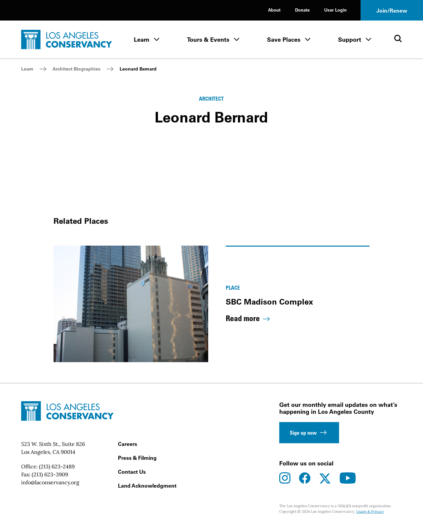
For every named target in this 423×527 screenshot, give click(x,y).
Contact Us (132, 471)
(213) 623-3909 (50, 474)
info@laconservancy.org (50, 482)
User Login (335, 10)
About (274, 10)
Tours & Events (208, 39)
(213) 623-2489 (57, 466)
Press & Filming (137, 458)
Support (349, 39)
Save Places (283, 39)
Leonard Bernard (138, 69)
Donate (302, 10)
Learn (141, 39)
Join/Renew (391, 10)
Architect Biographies (76, 69)
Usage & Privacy (370, 511)
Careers (127, 444)
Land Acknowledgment (147, 485)
